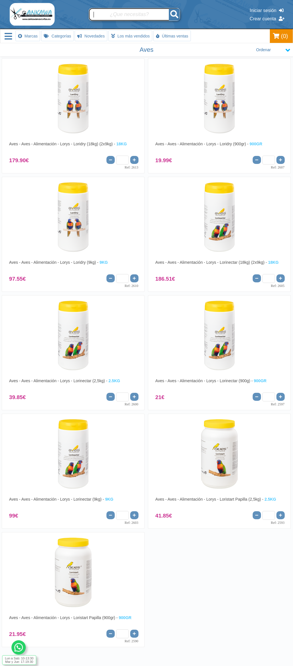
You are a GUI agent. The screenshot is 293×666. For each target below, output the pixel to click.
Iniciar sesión (267, 10)
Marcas (28, 36)
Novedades (91, 36)
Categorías (57, 36)
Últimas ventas (172, 36)
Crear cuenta (267, 18)
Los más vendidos (130, 36)
